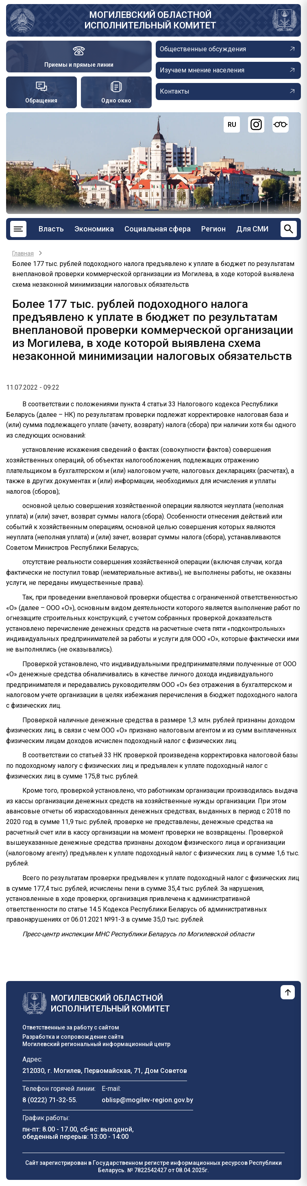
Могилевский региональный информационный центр (96, 1044)
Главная (23, 253)
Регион (213, 229)
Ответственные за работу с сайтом (70, 1027)
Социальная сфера (157, 229)
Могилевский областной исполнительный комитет (150, 20)
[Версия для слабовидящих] (280, 124)
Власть (51, 229)
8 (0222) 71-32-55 (49, 1100)
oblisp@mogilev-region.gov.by (147, 1100)
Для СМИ (252, 229)
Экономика (94, 229)
